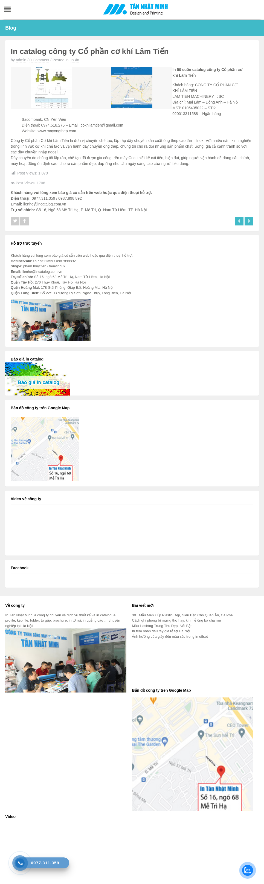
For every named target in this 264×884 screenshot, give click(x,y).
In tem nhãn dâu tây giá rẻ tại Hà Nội (161, 631)
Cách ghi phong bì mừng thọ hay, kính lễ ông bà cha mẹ (176, 620)
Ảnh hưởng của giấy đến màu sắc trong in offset (170, 636)
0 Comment (39, 60)
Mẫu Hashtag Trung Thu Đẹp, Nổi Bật (161, 626)
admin (21, 60)
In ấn (75, 60)
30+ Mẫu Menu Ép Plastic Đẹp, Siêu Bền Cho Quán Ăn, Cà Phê (182, 615)
